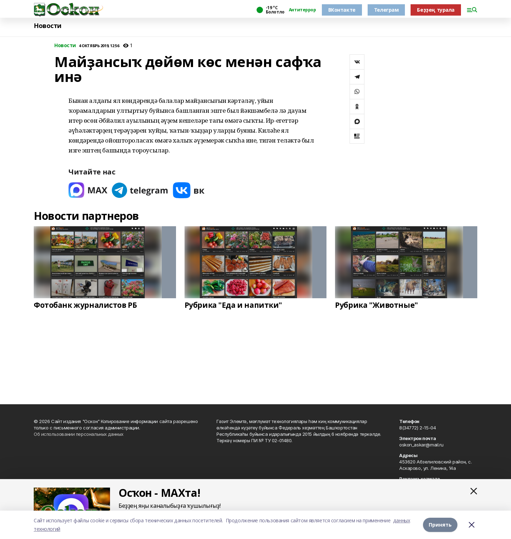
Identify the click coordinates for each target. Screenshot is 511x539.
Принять (440, 524)
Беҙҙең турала (436, 9)
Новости (47, 25)
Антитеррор (302, 10)
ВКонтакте (342, 9)
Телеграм (386, 9)
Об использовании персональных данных (78, 434)
